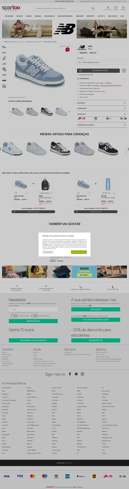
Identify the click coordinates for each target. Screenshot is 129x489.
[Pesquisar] (93, 8)
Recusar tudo (48, 252)
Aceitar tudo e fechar (78, 252)
